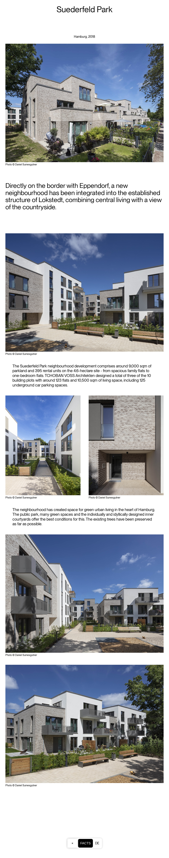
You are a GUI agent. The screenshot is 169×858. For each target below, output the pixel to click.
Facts (85, 843)
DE (97, 843)
